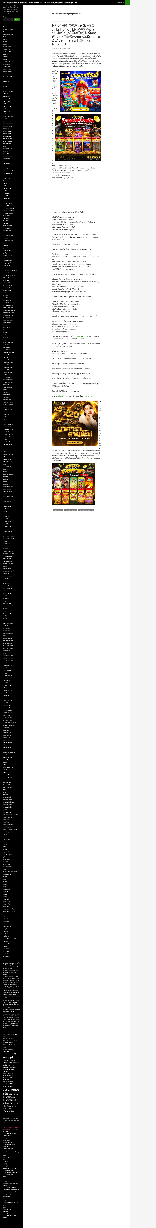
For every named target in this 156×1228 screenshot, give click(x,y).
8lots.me (5, 54)
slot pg (5, 611)
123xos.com (6, 27)
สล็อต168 (5, 876)
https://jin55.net (7, 1135)
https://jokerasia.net (8, 1174)
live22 (5, 330)
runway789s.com (8, 561)
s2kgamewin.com (8, 563)
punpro (5, 511)
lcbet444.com (7, 322)
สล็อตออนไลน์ (7, 901)
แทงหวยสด (6, 951)
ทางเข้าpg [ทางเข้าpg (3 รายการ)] (6, 1084)
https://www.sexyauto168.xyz (11, 1152)
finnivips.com (7, 215)
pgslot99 (5, 471)
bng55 (5, 146)
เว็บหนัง (5, 946)
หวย (4, 924)
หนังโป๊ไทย (6, 1157)
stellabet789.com (8, 640)
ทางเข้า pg (6, 822)
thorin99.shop (7, 670)
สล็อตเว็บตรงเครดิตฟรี (9, 909)
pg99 (4, 452)
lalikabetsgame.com (8, 320)
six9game (5, 598)
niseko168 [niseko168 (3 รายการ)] (6, 1051)
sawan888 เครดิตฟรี (8, 571)
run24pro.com (7, 558)
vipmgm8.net (6, 737)
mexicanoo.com (7, 372)
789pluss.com (7, 49)
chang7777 (6, 168)
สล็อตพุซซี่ (6, 899)
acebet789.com (7, 71)
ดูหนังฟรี (5, 794)
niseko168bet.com (8, 422)
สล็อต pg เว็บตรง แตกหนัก (10, 872)
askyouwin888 (7, 96)
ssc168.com (6, 630)
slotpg (4, 1155)
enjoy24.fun (6, 193)
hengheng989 (81, 336)
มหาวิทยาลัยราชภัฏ (8, 854)
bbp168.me (6, 118)
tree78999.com (7, 680)
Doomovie (6, 181)
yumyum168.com (8, 767)
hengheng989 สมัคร (70, 510)
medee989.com (7, 367)
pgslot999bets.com (8, 474)
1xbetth (5, 1159)
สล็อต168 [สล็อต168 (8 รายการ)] (7, 1093)
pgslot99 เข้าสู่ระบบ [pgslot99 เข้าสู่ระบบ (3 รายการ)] (9, 1060)
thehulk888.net (7, 665)
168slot (5, 39)
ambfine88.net (7, 89)
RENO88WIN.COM (8, 536)
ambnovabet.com (8, 91)
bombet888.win (7, 148)
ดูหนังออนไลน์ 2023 (8, 802)
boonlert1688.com (8, 156)
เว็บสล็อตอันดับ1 (7, 944)
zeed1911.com (7, 775)
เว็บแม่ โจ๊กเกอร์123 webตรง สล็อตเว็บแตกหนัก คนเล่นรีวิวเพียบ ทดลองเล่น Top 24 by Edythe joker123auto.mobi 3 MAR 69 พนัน (11, 994)
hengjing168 (6, 265)
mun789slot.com (8, 402)
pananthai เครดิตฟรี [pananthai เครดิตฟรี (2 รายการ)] (8, 1054)
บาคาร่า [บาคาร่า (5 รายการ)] (13, 1084)
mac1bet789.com (8, 355)
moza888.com (7, 399)
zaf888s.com (6, 770)
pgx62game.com (7, 484)
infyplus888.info (7, 285)
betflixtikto (6, 128)
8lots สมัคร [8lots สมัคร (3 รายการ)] (6, 1034)
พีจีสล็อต (5, 847)
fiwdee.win (6, 223)
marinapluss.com (8, 362)
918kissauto (6, 61)
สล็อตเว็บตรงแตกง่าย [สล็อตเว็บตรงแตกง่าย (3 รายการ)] (9, 1106)
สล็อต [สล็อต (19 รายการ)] (15, 1090)
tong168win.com (8, 675)
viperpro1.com (7, 730)
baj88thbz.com (7, 109)
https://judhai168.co (8, 1142)
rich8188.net (6, 543)
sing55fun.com (7, 593)
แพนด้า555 (6, 954)
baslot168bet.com (8, 116)
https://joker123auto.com (10, 1187)
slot (4, 606)
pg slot (5, 449)
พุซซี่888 (5, 849)
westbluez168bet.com (9, 752)
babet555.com (7, 106)
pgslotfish (5, 476)
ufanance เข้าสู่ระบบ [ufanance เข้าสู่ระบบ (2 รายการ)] (8, 1073)
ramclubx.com (7, 526)
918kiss (5, 59)
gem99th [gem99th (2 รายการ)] (11, 1042)
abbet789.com (7, 69)
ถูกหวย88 (5, 809)
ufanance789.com (8, 700)
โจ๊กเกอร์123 (6, 956)
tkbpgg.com (6, 673)
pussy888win (6, 524)
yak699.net (6, 765)
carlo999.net (6, 161)
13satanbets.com (8, 29)
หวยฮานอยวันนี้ (7, 926)
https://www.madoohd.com (10, 1183)
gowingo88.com (7, 253)
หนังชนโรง (6, 919)
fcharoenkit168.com (8, 208)
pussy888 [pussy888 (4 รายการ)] (16, 1062)
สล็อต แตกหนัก (7, 874)
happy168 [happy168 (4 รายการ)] (6, 1045)
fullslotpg (5, 233)
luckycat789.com (8, 340)
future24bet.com (8, 240)
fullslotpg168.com (8, 235)
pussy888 (5, 516)
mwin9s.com (6, 407)
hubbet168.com (7, 273)
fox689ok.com (7, 228)
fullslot (5, 1204)
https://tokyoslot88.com (9, 1170)
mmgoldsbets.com (8, 379)
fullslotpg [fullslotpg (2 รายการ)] (5, 1042)
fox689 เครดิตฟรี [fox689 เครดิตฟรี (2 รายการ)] (13, 1040)
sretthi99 (5, 625)
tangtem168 (6, 650)
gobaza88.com (7, 250)
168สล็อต (5, 41)
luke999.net (6, 347)
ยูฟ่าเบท (5, 857)
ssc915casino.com (8, 633)
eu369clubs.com (7, 205)
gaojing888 (6, 245)
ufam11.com (6, 693)
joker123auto (7, 300)
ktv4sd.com (6, 317)
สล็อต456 (5, 881)
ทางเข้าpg (5, 832)
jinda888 (5, 295)
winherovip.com (7, 757)
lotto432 (5, 337)
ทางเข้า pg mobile (8, 824)
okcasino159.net (7, 432)
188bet (5, 44)
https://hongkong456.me (10, 1215)
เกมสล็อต (5, 931)
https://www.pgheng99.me (10, 1202)
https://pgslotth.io (8, 1165)
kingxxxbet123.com (8, 312)
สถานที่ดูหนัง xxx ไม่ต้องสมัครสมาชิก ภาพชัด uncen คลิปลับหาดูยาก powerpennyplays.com (40, 2)
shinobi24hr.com (8, 588)
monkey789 (6, 384)
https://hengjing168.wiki (9, 1133)
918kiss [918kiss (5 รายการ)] (14, 1034)
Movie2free (6, 394)
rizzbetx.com (6, 546)
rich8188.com (7, 541)
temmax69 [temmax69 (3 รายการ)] (6, 1071)
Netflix (5, 417)
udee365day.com (8, 685)
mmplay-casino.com (8, 382)
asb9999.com (7, 94)
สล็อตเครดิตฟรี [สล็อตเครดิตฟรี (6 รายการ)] (9, 1100)
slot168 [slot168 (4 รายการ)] (6, 1065)
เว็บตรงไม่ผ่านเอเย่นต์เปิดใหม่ (11, 939)
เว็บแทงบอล (6, 949)
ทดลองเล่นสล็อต (7, 812)
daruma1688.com (8, 176)
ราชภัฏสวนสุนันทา (8, 867)
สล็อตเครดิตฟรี (7, 904)
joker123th (6, 302)
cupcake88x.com (8, 173)
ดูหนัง (4, 790)
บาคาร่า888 (6, 839)
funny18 (5, 238)
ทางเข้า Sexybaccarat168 (10, 829)
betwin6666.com (8, 138)
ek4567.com (6, 191)
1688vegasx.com (8, 34)
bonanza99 (6, 151)
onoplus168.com (8, 437)
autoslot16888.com (8, 99)
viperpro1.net (7, 732)
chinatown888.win (8, 171)
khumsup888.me (8, 305)
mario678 (6, 365)
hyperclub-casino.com (9, 275)
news (4, 419)
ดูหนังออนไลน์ (7, 797)
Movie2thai (6, 397)
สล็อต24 (5, 879)
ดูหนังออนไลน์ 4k (7, 804)
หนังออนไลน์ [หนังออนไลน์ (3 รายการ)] (7, 1108)
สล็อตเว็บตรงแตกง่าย (9, 911)
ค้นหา (4, 17)
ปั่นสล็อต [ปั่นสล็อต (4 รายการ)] (15, 1086)
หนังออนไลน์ (6, 921)
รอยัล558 (5, 862)
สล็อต (4, 869)
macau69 (5, 357)
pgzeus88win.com (8, 486)
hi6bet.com (6, 268)
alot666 (5, 86)
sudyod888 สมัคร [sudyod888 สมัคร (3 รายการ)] (8, 1069)
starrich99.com (7, 638)
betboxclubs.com (8, 123)
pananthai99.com (8, 442)
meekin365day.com (8, 370)
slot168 (5, 616)
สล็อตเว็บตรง (6, 906)
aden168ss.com (7, 74)
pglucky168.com (7, 459)
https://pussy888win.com (10, 1194)
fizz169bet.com (7, 225)
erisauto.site (6, 198)
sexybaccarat (6, 1196)
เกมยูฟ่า (5, 929)
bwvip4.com (6, 158)
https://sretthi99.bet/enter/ (10, 270)
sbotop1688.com (8, 576)
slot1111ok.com (7, 613)
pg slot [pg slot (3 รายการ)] (5, 1057)
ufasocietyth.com (8, 707)
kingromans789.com (9, 310)
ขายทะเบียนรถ (7, 782)
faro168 (5, 1213)
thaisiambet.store (8, 660)
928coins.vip (6, 64)
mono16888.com (8, 387)
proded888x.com (8, 509)
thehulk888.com (7, 663)
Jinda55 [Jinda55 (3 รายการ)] (13, 1045)
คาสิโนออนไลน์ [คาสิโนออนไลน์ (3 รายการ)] (7, 1079)
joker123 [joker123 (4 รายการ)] (6, 1047)
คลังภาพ (56, 48)
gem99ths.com (7, 248)
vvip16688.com (7, 742)
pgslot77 (5, 469)
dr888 (5, 183)
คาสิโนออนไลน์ (7, 785)
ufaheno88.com (7, 690)
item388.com (7, 290)
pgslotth (5, 481)
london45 (5, 332)
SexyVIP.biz (6, 586)
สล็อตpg (5, 894)
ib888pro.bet (6, 278)
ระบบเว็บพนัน (6, 864)
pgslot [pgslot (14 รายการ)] (12, 1057)
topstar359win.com (8, 678)
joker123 (5, 297)
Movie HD (6, 392)
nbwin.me (6, 414)
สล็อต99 (5, 891)
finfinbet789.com (8, 213)
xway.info (5, 762)
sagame (5, 566)
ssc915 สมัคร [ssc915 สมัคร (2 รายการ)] (13, 1067)
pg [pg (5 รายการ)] (15, 1054)
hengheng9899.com (59, 22)
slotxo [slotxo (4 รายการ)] (11, 1065)
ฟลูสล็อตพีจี (6, 852)
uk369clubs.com (7, 712)
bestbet (5, 121)
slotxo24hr (6, 621)
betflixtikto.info (7, 131)
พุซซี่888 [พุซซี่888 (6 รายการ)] (7, 1090)
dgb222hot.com (7, 178)
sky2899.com (7, 603)
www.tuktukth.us (8, 760)
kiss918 (5, 1163)
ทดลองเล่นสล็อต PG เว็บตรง (10, 814)
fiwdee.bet (6, 218)
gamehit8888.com (8, 243)
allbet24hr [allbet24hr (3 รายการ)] (6, 1037)
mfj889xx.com (7, 374)
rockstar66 (6, 548)
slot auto (5, 608)
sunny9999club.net (8, 648)
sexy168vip (6, 578)
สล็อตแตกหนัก (7, 914)
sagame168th (7, 568)
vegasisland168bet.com (9, 722)
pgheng (5, 456)
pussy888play (7, 521)
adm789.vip (6, 79)
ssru (4, 635)
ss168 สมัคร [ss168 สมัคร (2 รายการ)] (6, 1067)
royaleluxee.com (8, 556)
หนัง (4, 916)
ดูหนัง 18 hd (6, 792)
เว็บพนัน (5, 941)
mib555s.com (7, 377)
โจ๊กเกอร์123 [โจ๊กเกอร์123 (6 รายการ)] (8, 1111)
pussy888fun (6, 519)
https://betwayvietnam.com (10, 1172)
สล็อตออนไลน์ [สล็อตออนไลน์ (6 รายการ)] (9, 1097)
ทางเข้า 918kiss (7, 817)
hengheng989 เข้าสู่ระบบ (86, 510)
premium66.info (7, 506)
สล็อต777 (5, 884)
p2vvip (5, 439)
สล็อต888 (5, 886)
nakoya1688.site (7, 412)
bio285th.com (7, 143)
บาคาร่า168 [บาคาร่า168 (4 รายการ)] (7, 1086)
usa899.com (6, 715)
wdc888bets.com (8, 750)
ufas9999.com (7, 703)
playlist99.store (7, 491)
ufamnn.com (6, 698)
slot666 (5, 618)
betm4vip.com (7, 136)
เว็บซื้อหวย (6, 936)
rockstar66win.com (8, 551)
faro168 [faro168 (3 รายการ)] (5, 1041)
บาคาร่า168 (6, 837)
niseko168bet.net (8, 427)
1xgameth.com (7, 46)
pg (3, 447)
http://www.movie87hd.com (11, 1189)
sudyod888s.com (8, 643)
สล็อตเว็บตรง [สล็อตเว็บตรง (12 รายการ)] (10, 1103)
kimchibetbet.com (8, 307)
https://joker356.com (9, 1167)
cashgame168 (7, 166)
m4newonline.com (8, 352)
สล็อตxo (5, 896)
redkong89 (6, 534)
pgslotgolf (5, 479)
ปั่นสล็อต (5, 844)
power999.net (7, 501)
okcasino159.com (8, 429)
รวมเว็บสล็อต (6, 859)
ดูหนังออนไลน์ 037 (8, 799)
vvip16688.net (7, 745)
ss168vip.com (7, 628)
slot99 (5, 1137)
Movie (5, 389)
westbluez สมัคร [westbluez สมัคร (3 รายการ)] (8, 1077)
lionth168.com (7, 325)
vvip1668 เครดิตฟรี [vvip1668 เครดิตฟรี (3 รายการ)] (9, 1075)
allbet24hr (6, 81)
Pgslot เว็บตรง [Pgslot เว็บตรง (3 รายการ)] (7, 1062)
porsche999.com (8, 496)
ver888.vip (6, 727)
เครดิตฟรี (5, 934)
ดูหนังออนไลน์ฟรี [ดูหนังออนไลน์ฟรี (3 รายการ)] (8, 1081)
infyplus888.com (7, 283)
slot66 (5, 1139)
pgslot (4, 464)
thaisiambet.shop (8, 655)
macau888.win (7, 360)
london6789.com (8, 335)
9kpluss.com (6, 66)
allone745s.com (7, 84)
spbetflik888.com (8, 623)
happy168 (5, 258)
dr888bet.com (7, 186)
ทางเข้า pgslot (7, 827)
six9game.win (7, 601)
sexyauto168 (6, 581)
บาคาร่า (5, 834)
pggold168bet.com (8, 454)
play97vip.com (7, 489)
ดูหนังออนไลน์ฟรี (7, 807)
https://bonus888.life (9, 1144)
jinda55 (5, 292)
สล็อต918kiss (6, 889)
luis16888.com (7, 345)
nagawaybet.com (7, 409)
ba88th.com (6, 101)
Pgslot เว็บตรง (7, 466)
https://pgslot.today (8, 1148)
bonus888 (6, 153)
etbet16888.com (7, 203)
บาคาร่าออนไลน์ (7, 842)
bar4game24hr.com (8, 114)
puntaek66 (6, 514)
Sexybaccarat (6, 583)
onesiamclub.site (8, 434)
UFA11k (5, 688)
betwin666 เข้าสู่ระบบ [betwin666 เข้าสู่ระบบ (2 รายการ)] (8, 1038)
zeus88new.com (7, 780)
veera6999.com (7, 717)
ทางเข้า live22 (7, 819)
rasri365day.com (8, 531)
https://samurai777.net (9, 1168)
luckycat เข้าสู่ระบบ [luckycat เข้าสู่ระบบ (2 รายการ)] (8, 1049)
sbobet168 (6, 573)
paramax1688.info (8, 444)
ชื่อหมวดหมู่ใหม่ (7, 787)
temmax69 (6, 653)
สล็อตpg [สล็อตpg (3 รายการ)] (15, 1094)
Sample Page (120, 2)
